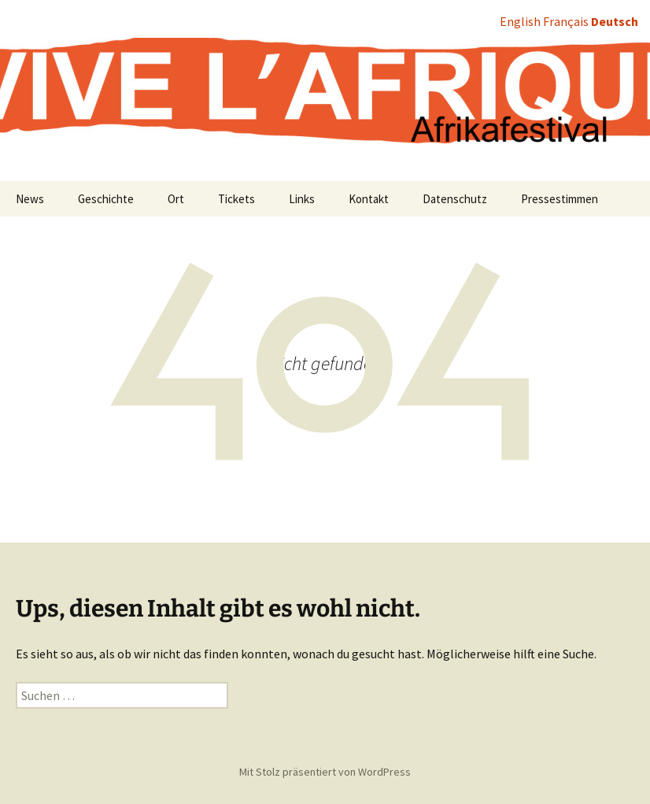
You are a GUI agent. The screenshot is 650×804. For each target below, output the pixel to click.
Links (302, 198)
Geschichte (106, 198)
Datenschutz (455, 198)
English (520, 21)
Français (566, 21)
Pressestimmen (559, 198)
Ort (176, 198)
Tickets (236, 198)
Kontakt (369, 198)
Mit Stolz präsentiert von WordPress (325, 772)
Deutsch (614, 21)
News (30, 198)
